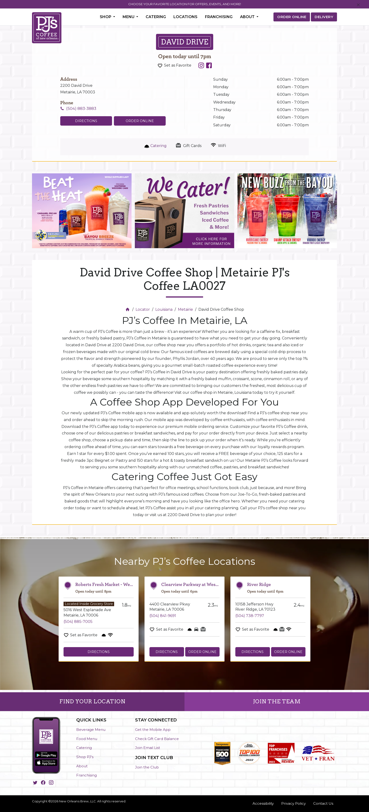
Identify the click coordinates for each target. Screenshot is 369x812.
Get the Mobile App (153, 729)
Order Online (140, 121)
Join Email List (147, 747)
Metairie (185, 309)
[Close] (358, 5)
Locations (185, 17)
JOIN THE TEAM (277, 701)
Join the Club (147, 767)
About (82, 766)
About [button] (248, 17)
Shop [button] (106, 17)
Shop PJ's (84, 757)
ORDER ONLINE (291, 17)
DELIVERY (324, 17)
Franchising (219, 17)
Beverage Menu (90, 729)
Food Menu (86, 738)
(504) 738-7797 (249, 615)
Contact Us (323, 803)
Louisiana (163, 309)
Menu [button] (129, 17)
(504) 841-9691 (162, 615)
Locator (143, 309)
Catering (156, 17)
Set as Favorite (177, 65)
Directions (99, 652)
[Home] (128, 309)
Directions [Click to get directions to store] (86, 121)
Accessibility (263, 803)
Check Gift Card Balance (157, 738)
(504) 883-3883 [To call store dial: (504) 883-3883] (81, 108)
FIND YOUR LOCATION (92, 701)
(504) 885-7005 (78, 621)
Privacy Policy (293, 803)
